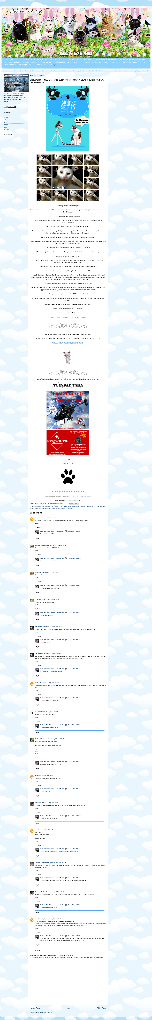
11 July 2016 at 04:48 (53, 802)
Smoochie (58, 508)
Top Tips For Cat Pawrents (98, 71)
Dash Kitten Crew (40, 682)
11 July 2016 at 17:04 (48, 830)
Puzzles (53, 71)
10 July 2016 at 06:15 (51, 572)
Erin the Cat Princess (42, 626)
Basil (48, 506)
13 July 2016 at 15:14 (73, 558)
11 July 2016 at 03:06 (46, 775)
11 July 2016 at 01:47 (57, 739)
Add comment (35, 951)
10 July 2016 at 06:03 (59, 545)
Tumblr (6, 124)
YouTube (6, 129)
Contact (45, 71)
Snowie (64, 508)
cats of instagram (80, 506)
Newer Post (35, 1008)
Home (5, 71)
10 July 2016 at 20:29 (55, 626)
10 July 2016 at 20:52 (55, 653)
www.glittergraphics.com (72, 500)
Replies (39, 527)
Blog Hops (136, 71)
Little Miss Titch (40, 599)
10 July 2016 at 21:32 (53, 682)
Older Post (101, 1008)
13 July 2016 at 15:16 (73, 725)
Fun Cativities (116, 71)
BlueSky (6, 115)
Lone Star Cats (39, 572)
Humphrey (90, 506)
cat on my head (70, 506)
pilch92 (37, 775)
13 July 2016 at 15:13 (73, 531)
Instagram (66, 241)
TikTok (5, 122)
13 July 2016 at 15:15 (73, 639)
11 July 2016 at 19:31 (59, 862)
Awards (146, 71)
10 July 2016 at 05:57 (53, 518)
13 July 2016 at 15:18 (73, 878)
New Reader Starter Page (20, 71)
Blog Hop (62, 506)
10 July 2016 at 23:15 (52, 712)
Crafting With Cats (79, 71)
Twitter (6, 127)
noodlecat (38, 830)
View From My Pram (41, 919)
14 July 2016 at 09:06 (55, 919)
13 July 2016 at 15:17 (73, 789)
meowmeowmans (40, 802)
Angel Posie (43, 506)
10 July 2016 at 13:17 (52, 599)
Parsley (102, 506)
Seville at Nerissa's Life (42, 739)
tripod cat (70, 508)
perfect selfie (34, 508)
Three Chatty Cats (41, 518)
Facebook (7, 117)
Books (127, 71)
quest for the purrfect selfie (47, 508)
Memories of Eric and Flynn (44, 862)
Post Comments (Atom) (45, 1012)
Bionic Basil (54, 506)
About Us (35, 71)
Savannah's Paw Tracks (42, 892)
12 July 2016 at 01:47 (57, 892)
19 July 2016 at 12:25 (73, 936)
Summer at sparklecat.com (43, 545)
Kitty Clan (97, 506)
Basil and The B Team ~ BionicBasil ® (52, 531)
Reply (36, 523)
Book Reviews (64, 71)
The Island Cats (40, 712)
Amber (37, 506)
